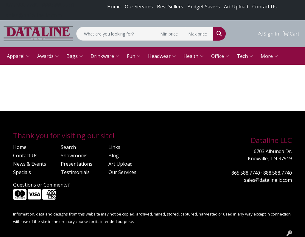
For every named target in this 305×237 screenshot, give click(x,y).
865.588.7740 (22, 5)
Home (114, 6)
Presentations (76, 164)
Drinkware (105, 56)
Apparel (18, 56)
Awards (48, 56)
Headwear (162, 56)
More (269, 56)
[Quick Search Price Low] (171, 34)
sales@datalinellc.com (34, 15)
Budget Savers (203, 6)
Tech (245, 56)
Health (193, 56)
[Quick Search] (116, 34)
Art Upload (120, 164)
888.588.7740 (58, 5)
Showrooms (74, 155)
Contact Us (264, 6)
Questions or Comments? (41, 184)
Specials (22, 172)
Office (220, 56)
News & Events (29, 164)
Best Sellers (170, 6)
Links (114, 147)
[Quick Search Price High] (199, 34)
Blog (113, 155)
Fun (133, 56)
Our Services (139, 6)
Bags (74, 56)
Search (68, 147)
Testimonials (75, 172)
